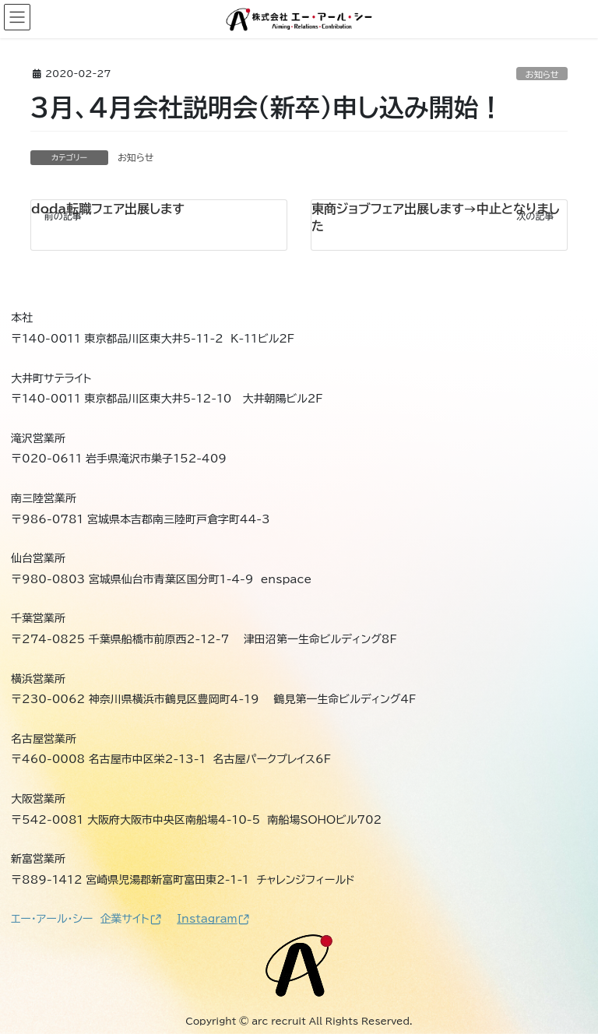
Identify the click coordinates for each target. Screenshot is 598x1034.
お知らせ (542, 74)
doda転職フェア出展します (108, 208)
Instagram (213, 918)
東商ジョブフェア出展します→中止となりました (435, 217)
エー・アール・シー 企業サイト (86, 918)
